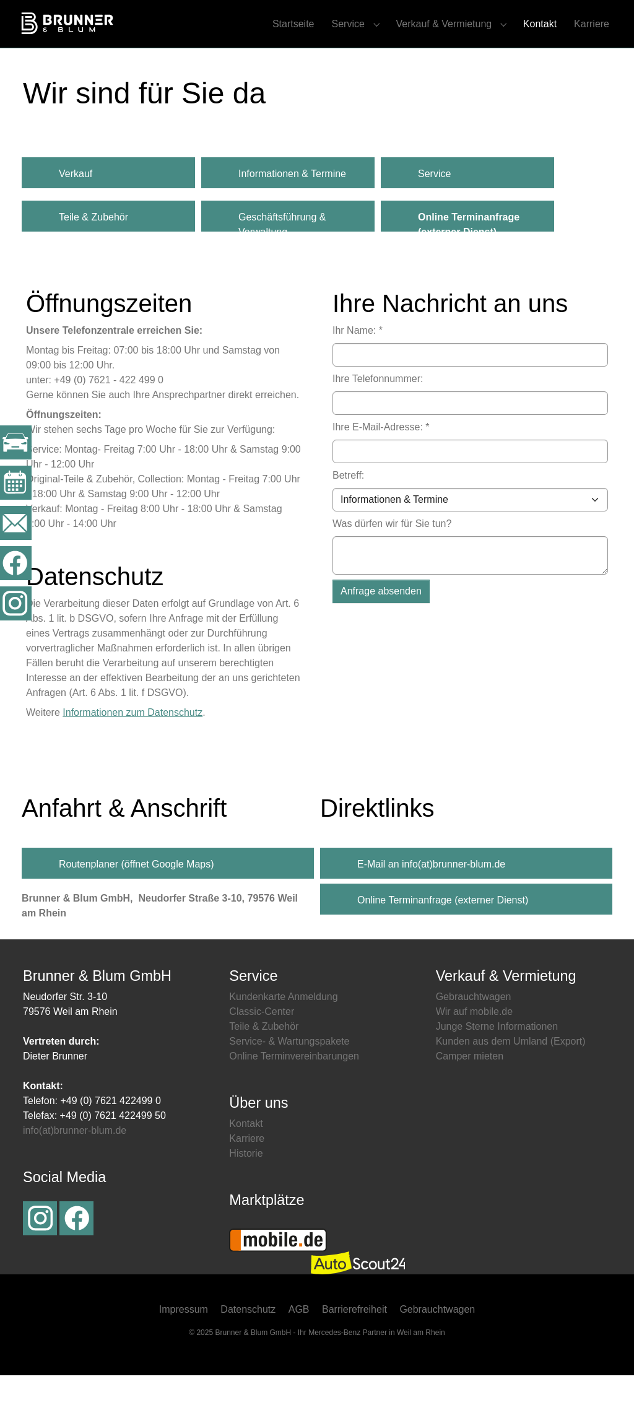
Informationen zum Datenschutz (132, 755)
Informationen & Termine (292, 216)
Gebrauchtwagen (473, 1039)
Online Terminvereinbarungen (294, 1099)
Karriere (246, 1181)
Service (434, 216)
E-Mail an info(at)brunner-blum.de (431, 907)
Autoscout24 (358, 1306)
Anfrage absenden (381, 634)
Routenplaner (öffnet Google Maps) (136, 907)
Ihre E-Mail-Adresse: (381, 469)
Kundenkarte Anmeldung (283, 1039)
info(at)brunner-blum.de (74, 1173)
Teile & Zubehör (93, 259)
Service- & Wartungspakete (289, 1084)
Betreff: (348, 518)
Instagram (40, 1261)
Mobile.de (278, 1283)
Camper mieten (469, 1099)
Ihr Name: (357, 373)
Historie (246, 1196)
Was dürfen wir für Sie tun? (391, 566)
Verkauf (75, 216)
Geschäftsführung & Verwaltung (282, 264)
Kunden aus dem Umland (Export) (511, 1084)
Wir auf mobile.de (474, 1054)
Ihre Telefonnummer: (377, 421)
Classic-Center (261, 1054)
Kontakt (246, 1166)
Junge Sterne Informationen (497, 1069)
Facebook (76, 1261)
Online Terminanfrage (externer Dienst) (442, 943)
